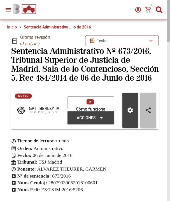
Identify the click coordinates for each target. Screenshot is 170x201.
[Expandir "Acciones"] (90, 117)
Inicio (12, 27)
